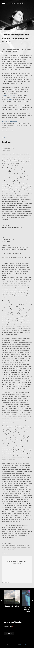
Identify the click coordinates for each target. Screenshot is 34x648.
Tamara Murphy (17, 3)
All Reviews (5, 553)
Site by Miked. (24, 645)
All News (4, 137)
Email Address (8, 627)
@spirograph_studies (10, 95)
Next (32, 600)
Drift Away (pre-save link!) (9, 121)
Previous (2, 600)
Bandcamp (10, 99)
